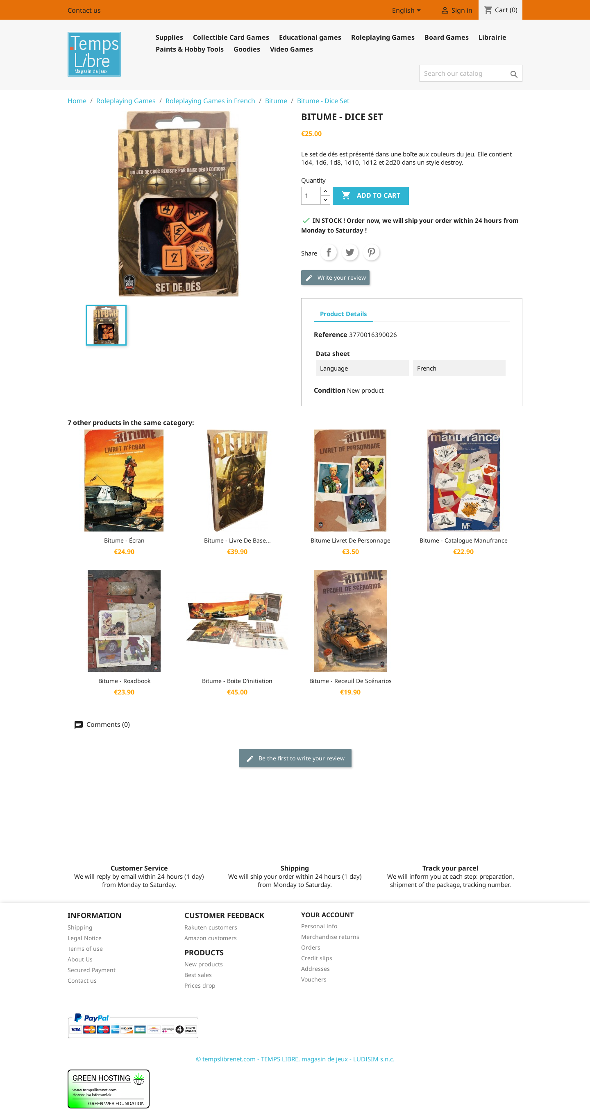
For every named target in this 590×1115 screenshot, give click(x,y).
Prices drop (200, 985)
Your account (327, 914)
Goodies (247, 49)
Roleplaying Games (383, 37)
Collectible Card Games (231, 37)
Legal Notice (85, 938)
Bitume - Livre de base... (237, 540)
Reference (330, 334)
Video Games (291, 49)
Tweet (350, 252)
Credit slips (316, 958)
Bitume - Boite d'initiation (237, 681)
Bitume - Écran (124, 540)
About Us (80, 959)
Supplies (169, 37)
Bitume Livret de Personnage (350, 540)
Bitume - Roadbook (124, 681)
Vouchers (314, 979)
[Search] (471, 73)
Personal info (319, 926)
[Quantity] (311, 196)
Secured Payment (92, 970)
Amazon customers (210, 938)
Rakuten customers (210, 927)
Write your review (335, 278)
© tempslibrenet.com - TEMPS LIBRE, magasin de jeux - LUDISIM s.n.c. (295, 1059)
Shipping (80, 927)
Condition (329, 390)
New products (203, 964)
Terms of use (85, 948)
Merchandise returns (330, 937)
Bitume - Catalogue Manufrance (464, 540)
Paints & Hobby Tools (190, 49)
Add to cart (370, 195)
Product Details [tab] (343, 314)
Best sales (198, 975)
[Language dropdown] (408, 11)
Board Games (446, 37)
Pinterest (371, 252)
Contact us (84, 10)
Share (328, 252)
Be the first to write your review (295, 758)
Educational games (310, 37)
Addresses (315, 969)
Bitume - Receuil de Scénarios (350, 681)
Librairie (492, 37)
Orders (310, 947)
